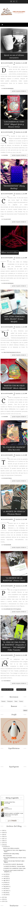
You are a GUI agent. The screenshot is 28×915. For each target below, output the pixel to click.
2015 (3, 901)
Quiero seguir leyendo (19, 91)
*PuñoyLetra (10, 701)
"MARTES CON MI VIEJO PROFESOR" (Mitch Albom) (13, 861)
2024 (3, 832)
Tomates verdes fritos (9, 802)
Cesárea (6, 807)
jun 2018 (5, 884)
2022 (3, 836)
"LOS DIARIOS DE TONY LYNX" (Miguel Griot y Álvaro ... (14, 851)
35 (14, 456)
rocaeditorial (7, 478)
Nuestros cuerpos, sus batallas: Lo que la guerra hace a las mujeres (13, 814)
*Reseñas (3, 701)
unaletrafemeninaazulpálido (11, 352)
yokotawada (6, 680)
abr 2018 (5, 888)
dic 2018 (5, 846)
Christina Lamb (8, 816)
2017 (3, 897)
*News (15, 701)
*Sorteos (21, 701)
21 (14, 656)
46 (14, 520)
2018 (3, 844)
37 (14, 328)
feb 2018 (5, 892)
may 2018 (6, 886)
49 (14, 64)
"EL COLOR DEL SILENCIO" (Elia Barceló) (13, 864)
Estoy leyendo (12, 798)
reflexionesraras (8, 88)
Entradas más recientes (7, 689)
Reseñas (5, 155)
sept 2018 (6, 878)
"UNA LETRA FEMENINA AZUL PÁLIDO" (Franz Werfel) (14, 319)
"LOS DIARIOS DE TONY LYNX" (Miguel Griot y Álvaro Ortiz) (14, 124)
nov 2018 (5, 874)
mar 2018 (5, 890)
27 (14, 133)
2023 (3, 834)
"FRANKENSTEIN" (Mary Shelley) (11, 853)
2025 (3, 830)
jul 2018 (5, 882)
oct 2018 (5, 876)
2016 (3, 899)
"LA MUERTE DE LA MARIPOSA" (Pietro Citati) (14, 868)
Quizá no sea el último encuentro (11, 848)
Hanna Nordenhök (8, 808)
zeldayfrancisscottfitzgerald (11, 609)
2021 (3, 838)
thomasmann (6, 544)
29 (14, 395)
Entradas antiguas (21, 689)
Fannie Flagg (7, 803)
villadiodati (6, 219)
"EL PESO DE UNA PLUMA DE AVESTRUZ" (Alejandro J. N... (13, 871)
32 (14, 195)
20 (14, 259)
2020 (3, 840)
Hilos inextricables (9, 252)
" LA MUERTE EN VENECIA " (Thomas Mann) (14, 866)
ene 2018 (5, 894)
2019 (3, 842)
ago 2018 (5, 880)
